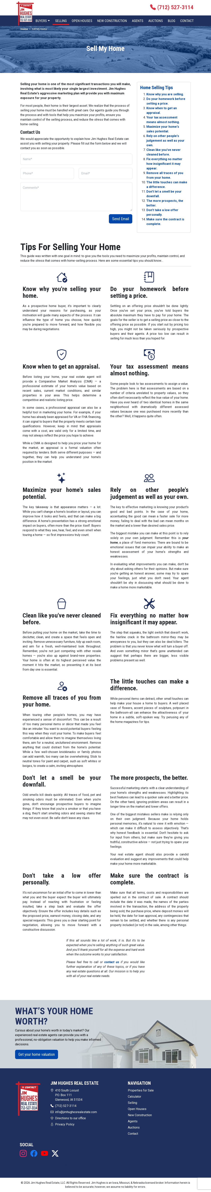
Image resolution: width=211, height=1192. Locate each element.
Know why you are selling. (165, 94)
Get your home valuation (36, 1054)
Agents (137, 21)
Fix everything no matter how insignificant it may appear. (164, 163)
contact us (111, 962)
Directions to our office (70, 1118)
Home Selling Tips (156, 87)
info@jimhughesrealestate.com (76, 1112)
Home (24, 28)
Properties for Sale (141, 1090)
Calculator (134, 1096)
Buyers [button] (43, 21)
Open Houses (82, 21)
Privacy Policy (64, 1124)
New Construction (112, 21)
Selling (61, 21)
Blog (171, 21)
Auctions (155, 21)
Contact (187, 21)
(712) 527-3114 (65, 1106)
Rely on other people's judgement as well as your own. (165, 140)
